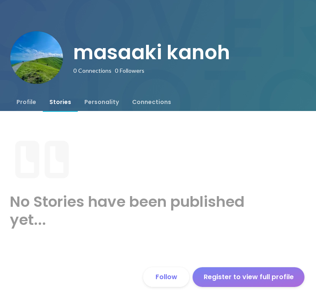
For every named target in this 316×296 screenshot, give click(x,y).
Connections (151, 102)
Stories (60, 102)
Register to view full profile (249, 277)
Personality (101, 102)
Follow (166, 277)
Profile (26, 102)
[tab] (26, 102)
